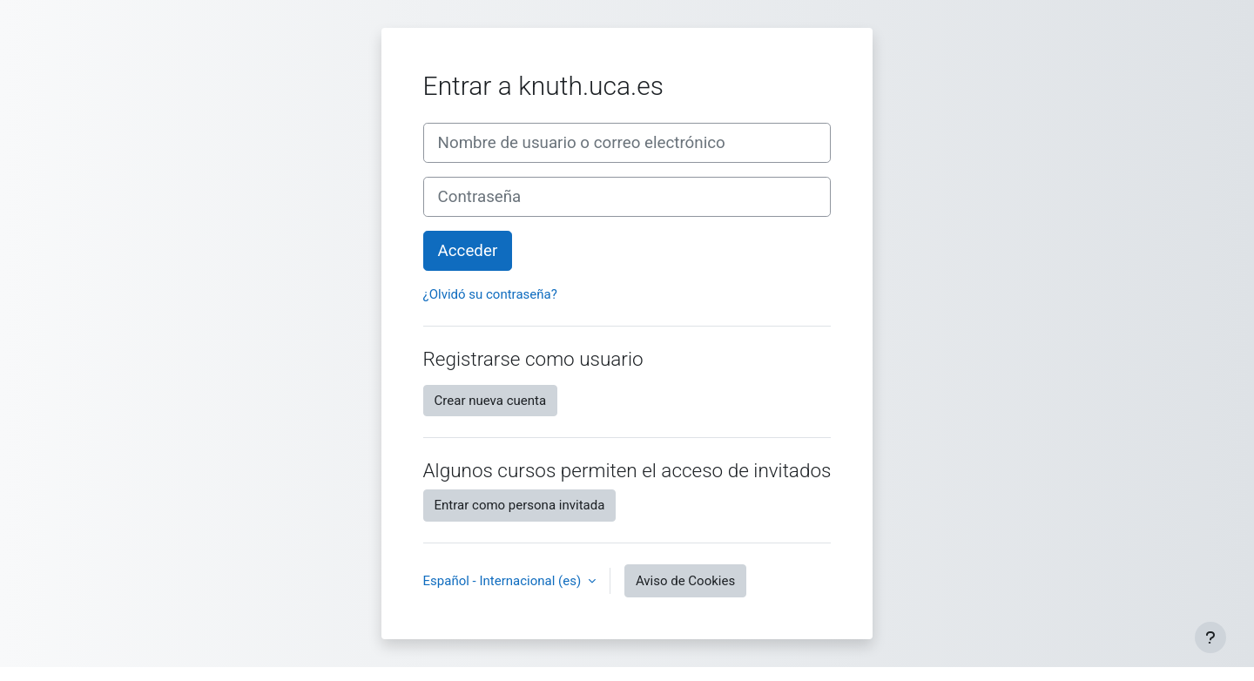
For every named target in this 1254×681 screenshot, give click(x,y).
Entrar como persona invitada (520, 505)
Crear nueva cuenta (491, 400)
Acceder (468, 250)
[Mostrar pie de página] (1210, 637)
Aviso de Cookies (685, 581)
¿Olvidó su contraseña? (490, 294)
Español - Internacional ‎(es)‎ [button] (503, 581)
